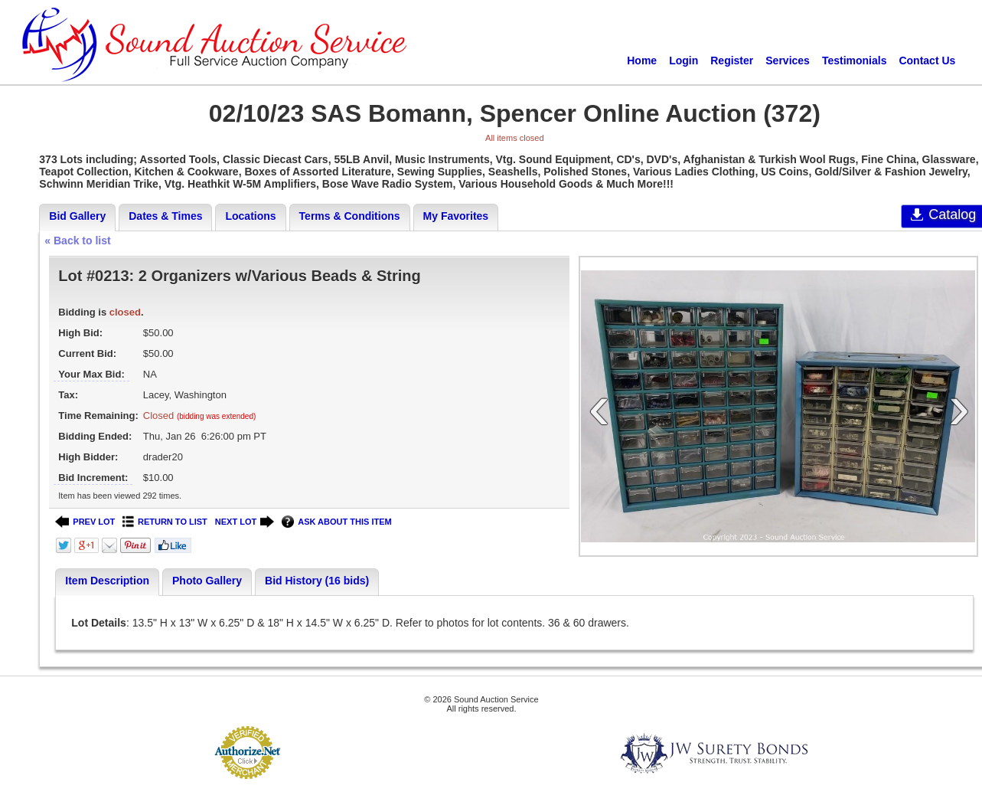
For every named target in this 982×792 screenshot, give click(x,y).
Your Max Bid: (91, 374)
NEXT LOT (244, 522)
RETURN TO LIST (164, 522)
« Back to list (77, 240)
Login (683, 60)
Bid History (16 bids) (317, 580)
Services (787, 60)
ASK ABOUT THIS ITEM (336, 522)
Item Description (107, 580)
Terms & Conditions (349, 216)
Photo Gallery (207, 580)
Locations (250, 216)
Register (731, 60)
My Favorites (456, 216)
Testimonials (854, 60)
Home (642, 60)
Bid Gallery (77, 216)
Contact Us (927, 60)
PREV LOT (85, 522)
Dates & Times (165, 216)
